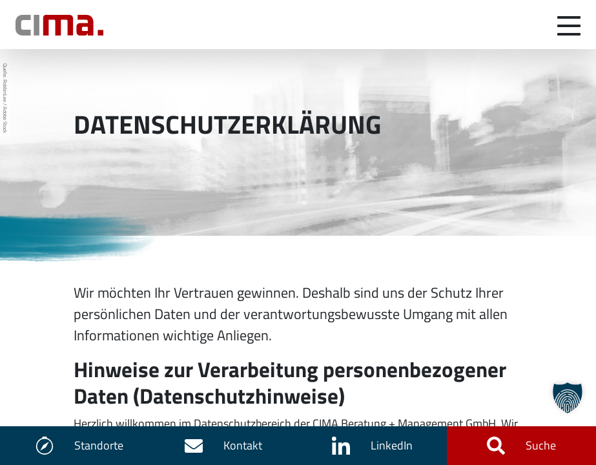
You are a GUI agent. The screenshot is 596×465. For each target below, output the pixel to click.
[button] (567, 397)
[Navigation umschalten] (569, 24)
